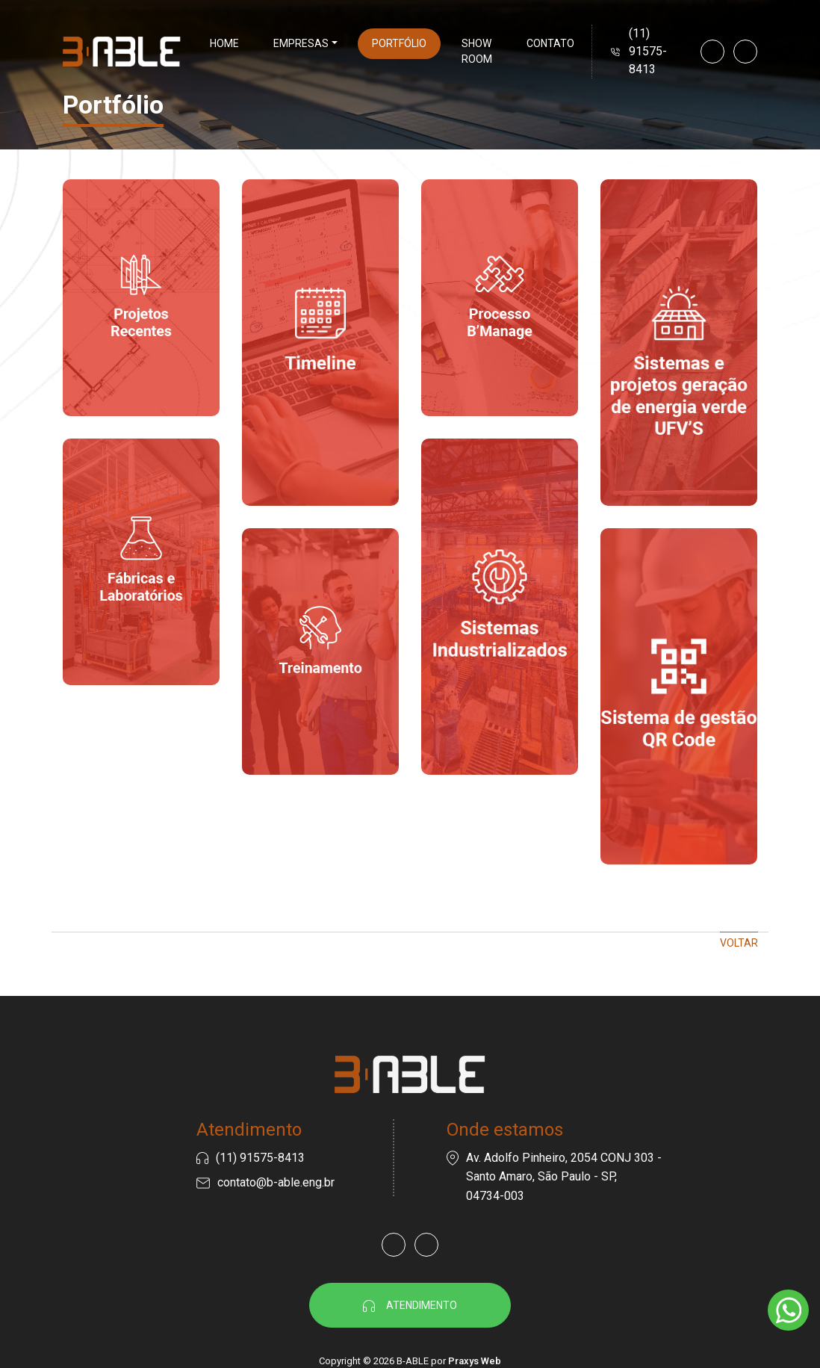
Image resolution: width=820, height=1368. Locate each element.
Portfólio (399, 43)
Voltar (739, 943)
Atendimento (410, 1305)
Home (224, 43)
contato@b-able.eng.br (276, 1182)
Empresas (301, 43)
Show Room (477, 51)
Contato (550, 43)
